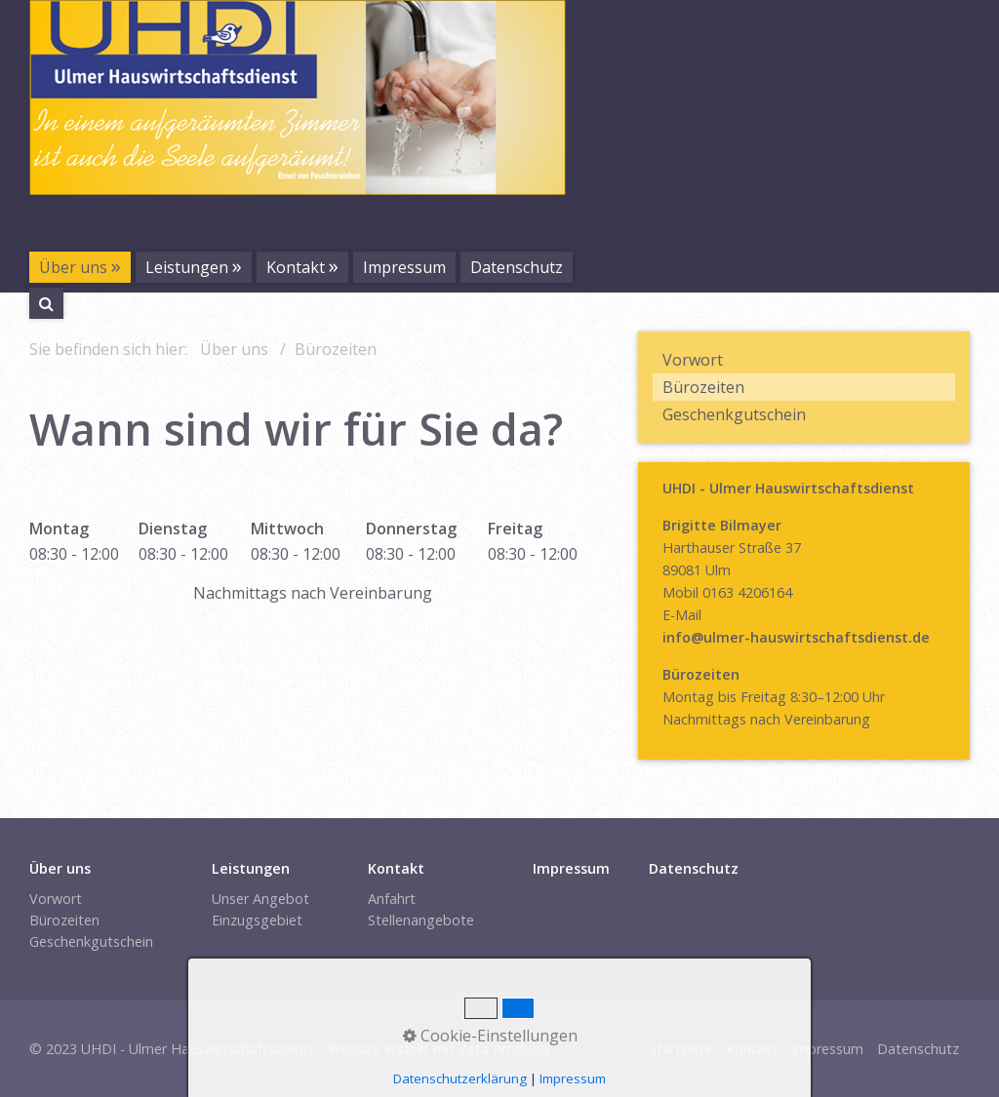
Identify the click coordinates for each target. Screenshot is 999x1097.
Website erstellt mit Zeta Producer (439, 1048)
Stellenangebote (421, 920)
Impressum (404, 267)
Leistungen (186, 267)
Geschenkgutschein (734, 414)
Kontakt (295, 267)
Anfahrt (392, 898)
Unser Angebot (260, 898)
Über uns (73, 267)
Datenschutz (516, 267)
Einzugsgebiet (257, 920)
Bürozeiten (703, 387)
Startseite (680, 1048)
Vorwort (692, 360)
